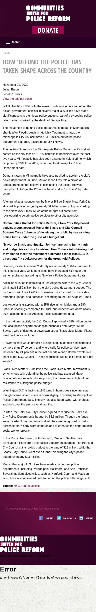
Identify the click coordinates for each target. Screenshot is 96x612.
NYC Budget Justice (27, 485)
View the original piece (17, 98)
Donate (48, 30)
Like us (49, 518)
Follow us (69, 518)
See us (89, 518)
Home (6, 53)
